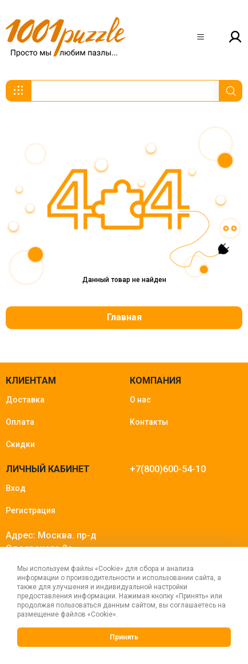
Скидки (20, 444)
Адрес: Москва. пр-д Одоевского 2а (51, 542)
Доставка (25, 399)
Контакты (149, 421)
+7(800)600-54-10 (168, 469)
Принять (124, 637)
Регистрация (30, 510)
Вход (16, 488)
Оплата (20, 421)
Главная (124, 317)
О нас (140, 399)
